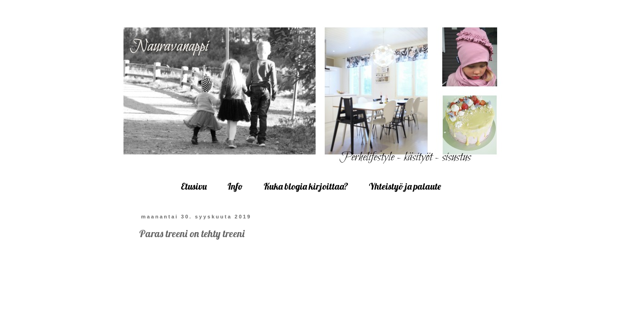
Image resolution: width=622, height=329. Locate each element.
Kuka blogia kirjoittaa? (305, 186)
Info (235, 186)
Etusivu (194, 186)
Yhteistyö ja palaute (405, 186)
